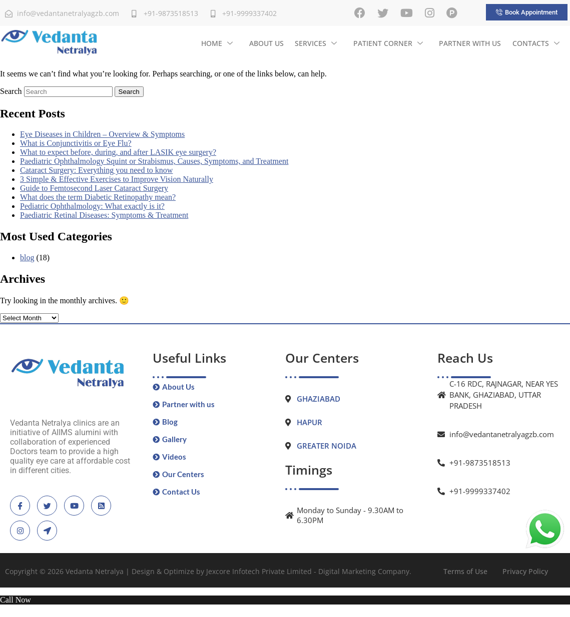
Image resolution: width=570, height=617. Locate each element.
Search (11, 91)
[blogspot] (101, 506)
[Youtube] (406, 12)
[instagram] (20, 531)
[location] (47, 531)
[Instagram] (429, 12)
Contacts (535, 42)
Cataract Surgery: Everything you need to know (96, 170)
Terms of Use (465, 571)
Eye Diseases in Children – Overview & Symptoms (102, 134)
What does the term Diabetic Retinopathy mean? (98, 197)
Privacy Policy (525, 571)
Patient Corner (388, 42)
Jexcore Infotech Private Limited (259, 571)
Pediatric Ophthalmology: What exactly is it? (92, 206)
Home (218, 42)
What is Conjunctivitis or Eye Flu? (76, 143)
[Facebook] (359, 12)
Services (317, 42)
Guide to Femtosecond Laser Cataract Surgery (94, 188)
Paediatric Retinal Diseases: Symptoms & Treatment (104, 215)
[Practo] (451, 12)
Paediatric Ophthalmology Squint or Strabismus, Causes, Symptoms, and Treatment (154, 161)
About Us (267, 42)
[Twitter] (382, 12)
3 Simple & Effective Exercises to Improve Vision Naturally (116, 179)
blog (27, 257)
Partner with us (470, 42)
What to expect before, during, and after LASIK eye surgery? (118, 152)
